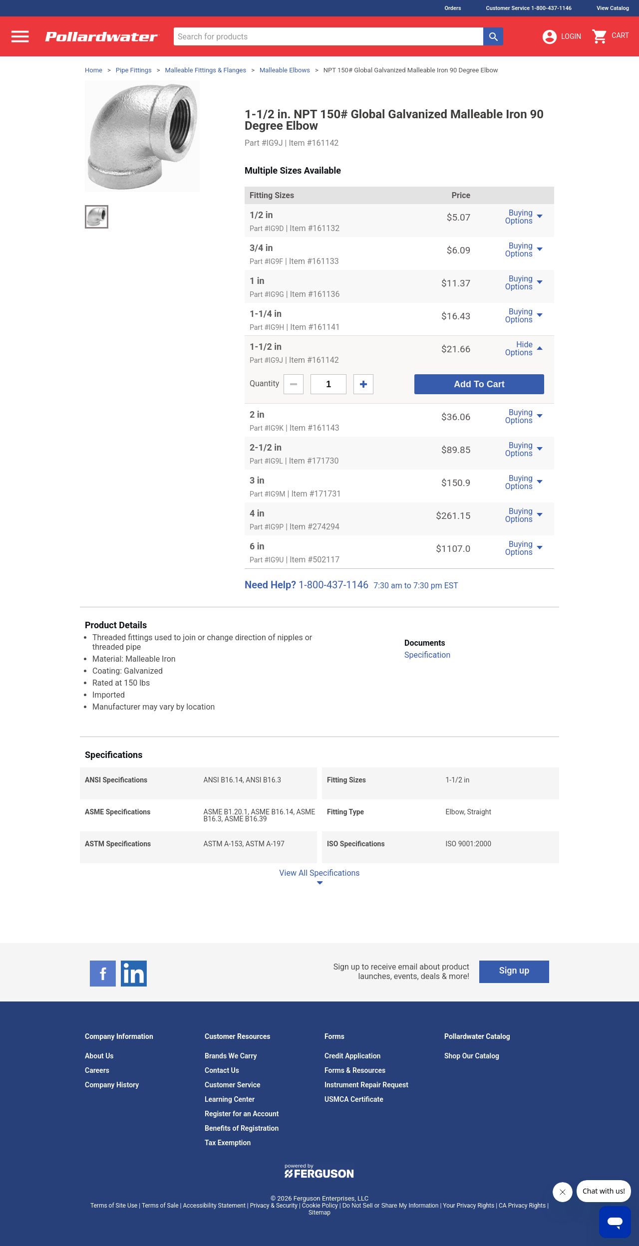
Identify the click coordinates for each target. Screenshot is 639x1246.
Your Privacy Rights (468, 1205)
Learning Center (230, 1099)
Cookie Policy (320, 1205)
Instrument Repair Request (366, 1085)
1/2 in (261, 215)
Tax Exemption (228, 1143)
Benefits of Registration (242, 1128)
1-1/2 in (266, 346)
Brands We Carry (231, 1056)
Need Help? (270, 585)
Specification (427, 655)
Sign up (514, 970)
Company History (112, 1085)
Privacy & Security (274, 1205)
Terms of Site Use (113, 1205)
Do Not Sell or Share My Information (390, 1205)
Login (561, 36)
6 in (257, 546)
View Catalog (613, 8)
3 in (257, 480)
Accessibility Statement (214, 1205)
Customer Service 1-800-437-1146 (529, 8)
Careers (97, 1070)
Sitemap (319, 1212)
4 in (257, 513)
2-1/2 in (266, 447)
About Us (99, 1056)
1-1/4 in (266, 313)
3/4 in (261, 247)
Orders (452, 8)
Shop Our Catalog (471, 1056)
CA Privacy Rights (522, 1205)
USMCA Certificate (353, 1099)
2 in (257, 414)
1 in (257, 280)
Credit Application (352, 1056)
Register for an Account (242, 1114)
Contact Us (222, 1070)
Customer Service (233, 1085)
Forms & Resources (354, 1070)
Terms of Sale (160, 1205)
